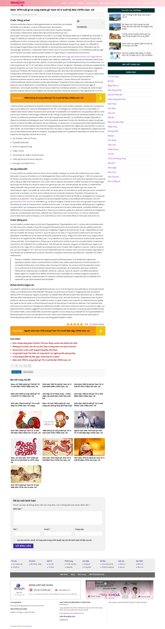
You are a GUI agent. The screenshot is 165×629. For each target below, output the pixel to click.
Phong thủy (125, 3)
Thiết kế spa (113, 149)
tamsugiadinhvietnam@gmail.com (72, 613)
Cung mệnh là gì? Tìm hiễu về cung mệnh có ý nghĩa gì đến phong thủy (44, 353)
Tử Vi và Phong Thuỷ (117, 158)
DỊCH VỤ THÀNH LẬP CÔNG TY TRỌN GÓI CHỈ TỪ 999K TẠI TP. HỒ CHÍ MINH (137, 54)
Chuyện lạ (16, 567)
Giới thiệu (64, 574)
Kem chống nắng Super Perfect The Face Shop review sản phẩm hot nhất (45, 343)
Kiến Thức (112, 104)
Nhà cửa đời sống (115, 122)
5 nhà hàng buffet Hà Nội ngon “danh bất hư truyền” (36, 356)
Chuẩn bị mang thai (108, 567)
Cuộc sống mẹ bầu (107, 564)
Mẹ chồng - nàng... (36, 564)
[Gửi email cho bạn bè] (21, 366)
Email (47, 529)
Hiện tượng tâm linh (117, 99)
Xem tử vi (112, 172)
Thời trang (69, 561)
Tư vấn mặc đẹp (71, 564)
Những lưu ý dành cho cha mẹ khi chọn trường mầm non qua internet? (44, 346)
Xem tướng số (114, 181)
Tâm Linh (147, 3)
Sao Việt (51, 564)
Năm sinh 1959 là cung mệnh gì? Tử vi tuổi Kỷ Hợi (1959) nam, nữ (42, 360)
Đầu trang (82, 574)
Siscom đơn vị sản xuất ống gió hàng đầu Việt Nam (35, 350)
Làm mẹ (111, 113)
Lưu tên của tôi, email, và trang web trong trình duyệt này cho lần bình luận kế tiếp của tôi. (54, 540)
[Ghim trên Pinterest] (25, 366)
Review (111, 135)
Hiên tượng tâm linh (108, 3)
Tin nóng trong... (18, 564)
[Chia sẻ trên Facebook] (12, 366)
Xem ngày (112, 167)
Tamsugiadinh (27, 626)
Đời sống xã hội (115, 90)
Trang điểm (87, 567)
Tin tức (71, 3)
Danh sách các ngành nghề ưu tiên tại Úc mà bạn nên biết (137, 45)
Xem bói (111, 163)
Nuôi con (122, 564)
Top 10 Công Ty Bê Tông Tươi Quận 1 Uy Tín (136, 16)
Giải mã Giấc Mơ (115, 94)
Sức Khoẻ (137, 3)
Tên (15, 529)
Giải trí (49, 561)
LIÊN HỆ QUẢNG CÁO (96, 574)
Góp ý (73, 574)
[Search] (154, 3)
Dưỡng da (87, 564)
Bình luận (17, 509)
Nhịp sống (112, 126)
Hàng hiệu (69, 567)
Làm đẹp (80, 3)
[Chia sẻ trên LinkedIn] (30, 366)
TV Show (51, 567)
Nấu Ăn (111, 117)
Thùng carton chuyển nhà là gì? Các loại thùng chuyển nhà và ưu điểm (136, 35)
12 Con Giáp (113, 76)
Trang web (79, 529)
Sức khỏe (139, 561)
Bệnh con (140, 567)
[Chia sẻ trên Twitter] (17, 366)
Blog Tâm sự (91, 3)
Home (63, 3)
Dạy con (122, 567)
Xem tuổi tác (28, 372)
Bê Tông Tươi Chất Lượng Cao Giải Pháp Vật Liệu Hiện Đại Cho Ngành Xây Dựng (137, 26)
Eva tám (32, 561)
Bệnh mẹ (140, 564)
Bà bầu (111, 81)
